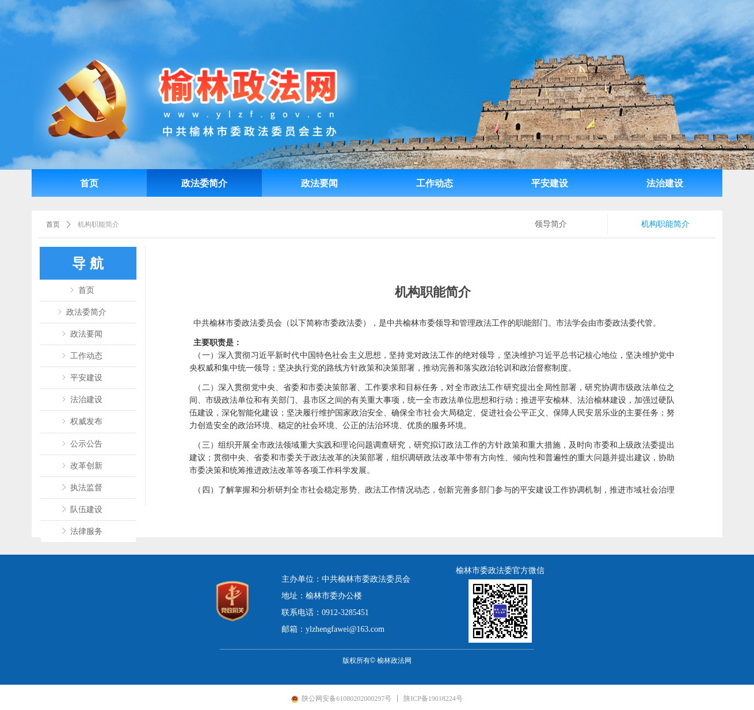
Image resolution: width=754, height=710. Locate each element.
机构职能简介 (98, 224)
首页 (53, 224)
